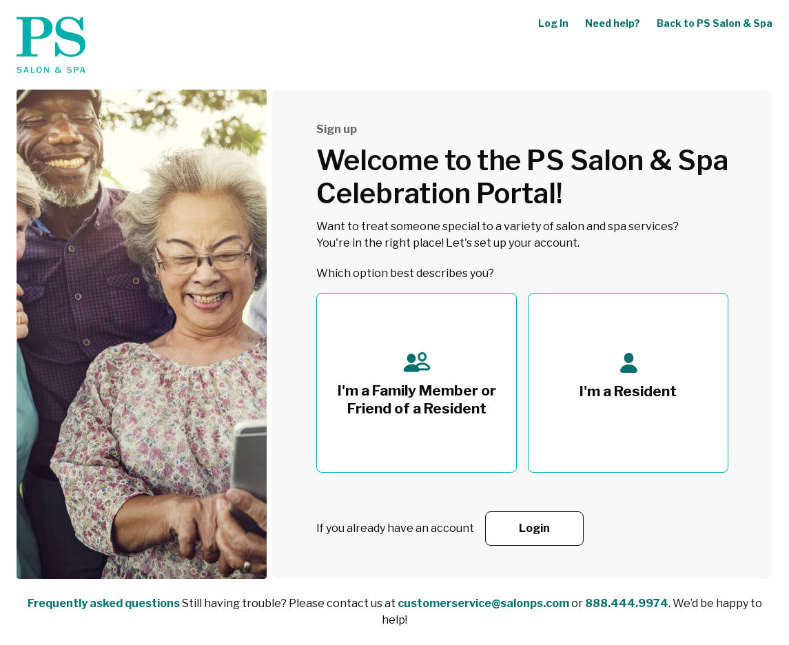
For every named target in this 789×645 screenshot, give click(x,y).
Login (534, 528)
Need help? (612, 23)
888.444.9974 (626, 603)
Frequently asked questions (104, 603)
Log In (553, 23)
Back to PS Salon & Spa (714, 23)
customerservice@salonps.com (483, 603)
